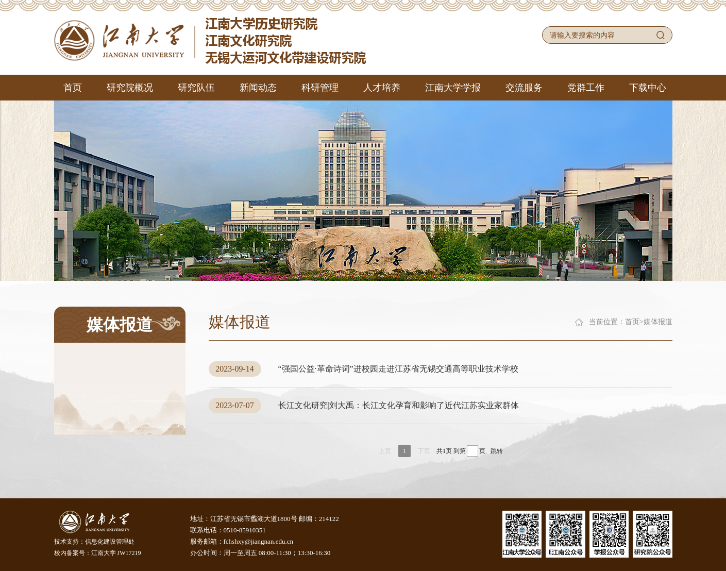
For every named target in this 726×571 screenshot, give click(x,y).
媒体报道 (658, 322)
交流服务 (524, 87)
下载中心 (647, 87)
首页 (72, 87)
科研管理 (320, 87)
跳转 (497, 451)
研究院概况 (130, 87)
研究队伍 (196, 87)
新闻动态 (258, 87)
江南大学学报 (453, 87)
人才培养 (381, 87)
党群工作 (585, 87)
